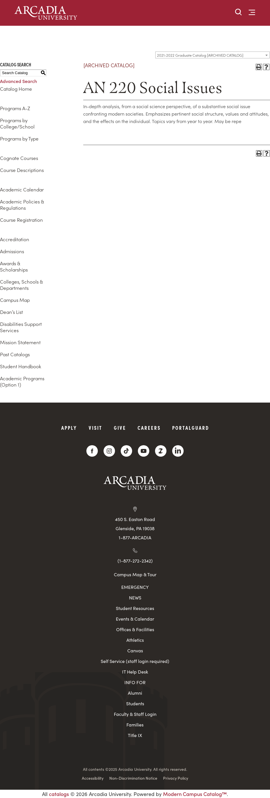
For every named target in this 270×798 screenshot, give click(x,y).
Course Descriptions (22, 170)
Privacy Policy (175, 778)
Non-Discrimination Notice (133, 778)
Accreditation (14, 239)
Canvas (135, 650)
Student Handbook (20, 366)
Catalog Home (16, 89)
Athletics (135, 639)
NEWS (135, 597)
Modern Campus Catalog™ (195, 793)
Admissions (12, 251)
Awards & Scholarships (14, 266)
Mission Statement (20, 342)
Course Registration (21, 220)
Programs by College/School (17, 123)
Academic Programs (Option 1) (22, 381)
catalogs (59, 793)
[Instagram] (109, 451)
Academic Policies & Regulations (22, 204)
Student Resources (135, 608)
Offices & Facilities (135, 629)
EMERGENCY (135, 587)
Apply (69, 427)
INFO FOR (135, 682)
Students (135, 703)
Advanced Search (18, 81)
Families (135, 724)
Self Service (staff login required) (135, 661)
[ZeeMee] (160, 451)
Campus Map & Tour (135, 574)
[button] (238, 12)
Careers (149, 427)
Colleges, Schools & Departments (21, 284)
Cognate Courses (19, 158)
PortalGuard (190, 427)
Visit (95, 427)
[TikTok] (126, 451)
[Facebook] (92, 451)
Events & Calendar (135, 618)
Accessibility (93, 778)
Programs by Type (19, 138)
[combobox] (212, 55)
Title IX (135, 735)
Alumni (135, 692)
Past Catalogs (15, 354)
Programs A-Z (15, 108)
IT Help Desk (135, 671)
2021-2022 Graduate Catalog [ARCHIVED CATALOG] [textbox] (200, 55)
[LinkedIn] (178, 451)
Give (120, 427)
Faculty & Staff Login (135, 714)
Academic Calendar (22, 189)
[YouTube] (143, 451)
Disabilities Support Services (21, 327)
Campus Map (15, 300)
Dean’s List (11, 312)
